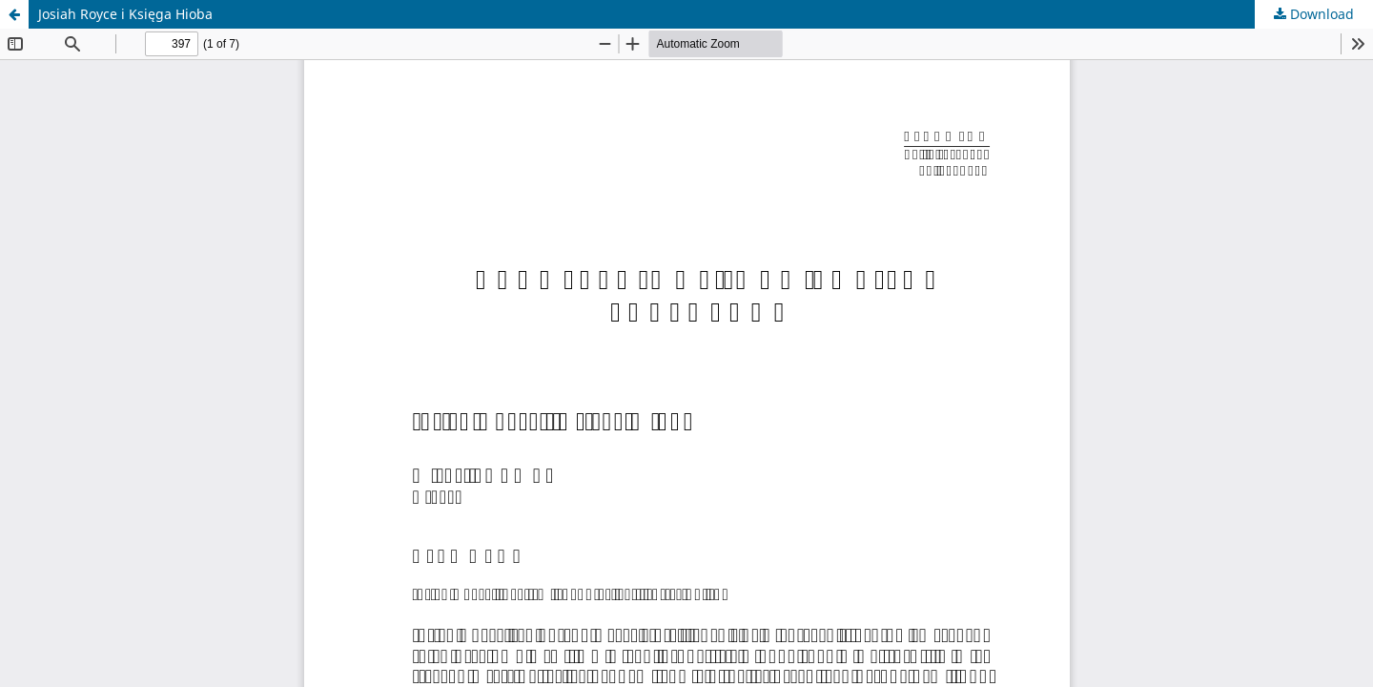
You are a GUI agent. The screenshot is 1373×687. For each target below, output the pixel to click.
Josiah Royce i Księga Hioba (125, 14)
